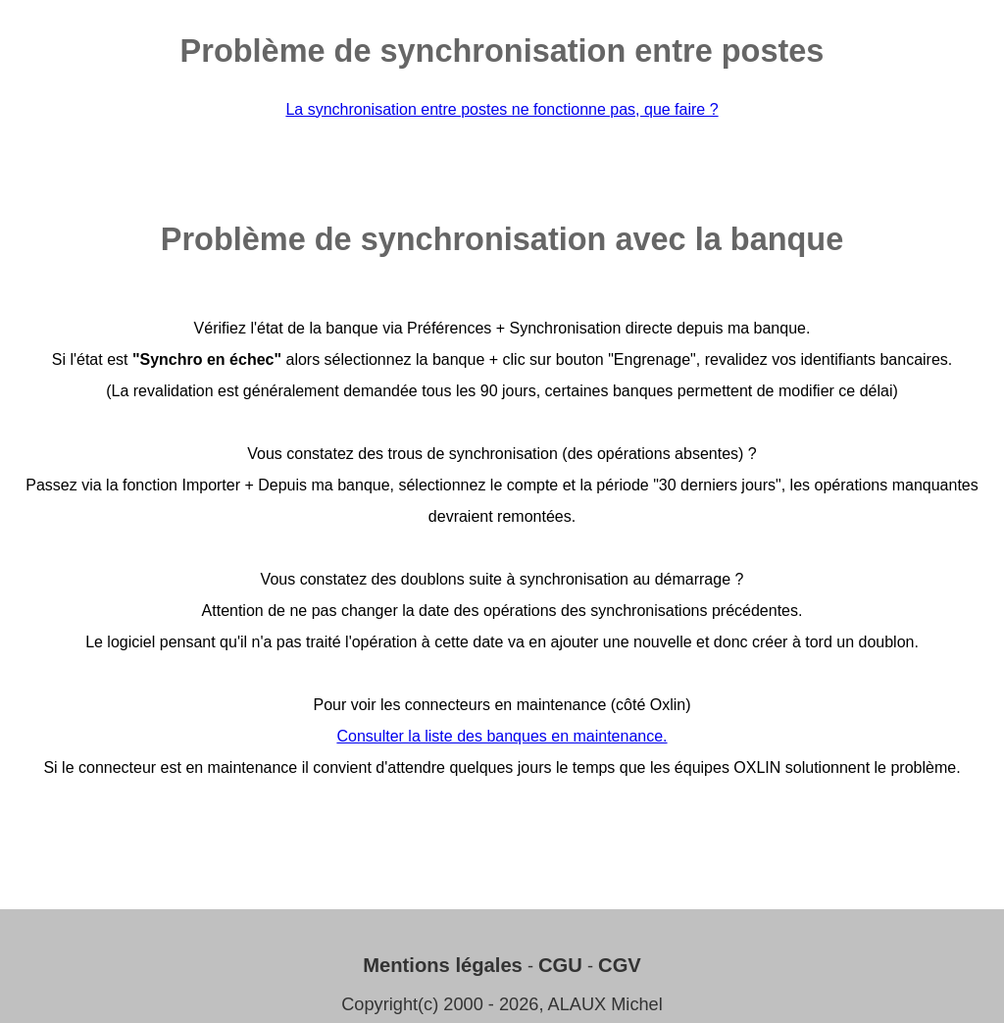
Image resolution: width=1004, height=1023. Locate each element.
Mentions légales (443, 965)
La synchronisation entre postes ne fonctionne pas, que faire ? (501, 109)
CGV (619, 965)
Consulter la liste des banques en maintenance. (501, 736)
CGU (560, 965)
